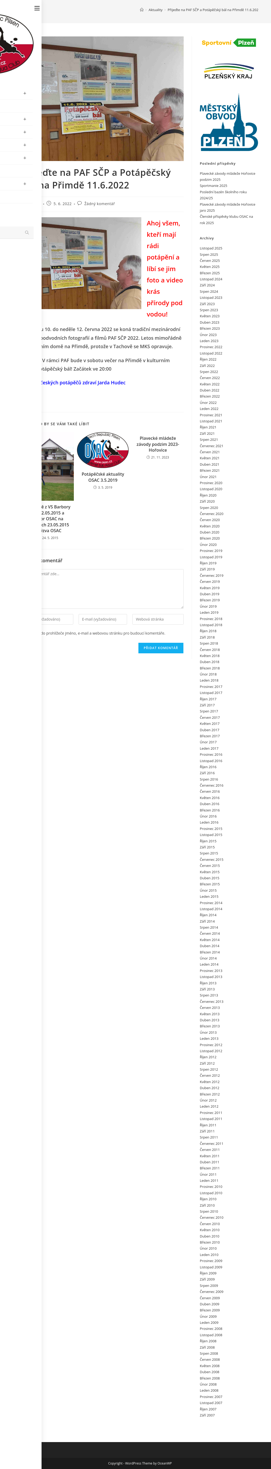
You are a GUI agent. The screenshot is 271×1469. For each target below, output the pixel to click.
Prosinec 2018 (211, 618)
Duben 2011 (209, 1162)
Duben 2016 (209, 803)
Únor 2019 (208, 606)
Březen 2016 (210, 810)
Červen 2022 (210, 377)
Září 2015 (207, 847)
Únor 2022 (208, 402)
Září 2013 (207, 989)
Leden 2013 (209, 1038)
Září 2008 (207, 1347)
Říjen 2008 (208, 1341)
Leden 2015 (209, 896)
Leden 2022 (209, 408)
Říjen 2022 (208, 359)
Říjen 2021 (208, 427)
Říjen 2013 (208, 983)
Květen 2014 (210, 939)
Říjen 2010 (208, 1199)
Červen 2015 (210, 865)
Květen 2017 (210, 723)
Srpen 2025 (209, 254)
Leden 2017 (209, 748)
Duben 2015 (209, 878)
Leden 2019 (209, 612)
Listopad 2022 (211, 353)
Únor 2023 (208, 334)
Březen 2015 (210, 884)
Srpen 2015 (209, 853)
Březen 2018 (210, 668)
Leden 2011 (209, 1180)
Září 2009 (207, 1279)
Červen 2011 (210, 1149)
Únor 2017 (208, 742)
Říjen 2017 (208, 699)
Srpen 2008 (209, 1353)
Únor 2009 (208, 1316)
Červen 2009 (210, 1298)
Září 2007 (207, 1415)
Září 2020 (207, 501)
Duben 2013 (209, 1020)
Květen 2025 (210, 266)
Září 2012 (207, 1063)
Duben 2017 (209, 730)
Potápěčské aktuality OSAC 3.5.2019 (103, 477)
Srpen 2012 (209, 1069)
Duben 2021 (209, 464)
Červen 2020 (210, 519)
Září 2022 (207, 365)
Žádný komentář (99, 203)
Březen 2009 (210, 1310)
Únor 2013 (208, 1032)
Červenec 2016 (211, 785)
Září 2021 (207, 433)
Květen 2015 (210, 872)
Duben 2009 (209, 1304)
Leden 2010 (209, 1254)
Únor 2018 (208, 674)
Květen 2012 (210, 1081)
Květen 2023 (210, 316)
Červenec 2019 (211, 575)
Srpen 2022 (209, 371)
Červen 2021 (210, 452)
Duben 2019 (209, 594)
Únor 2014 (208, 958)
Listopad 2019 (211, 557)
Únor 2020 (208, 544)
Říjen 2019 (208, 563)
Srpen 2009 (209, 1285)
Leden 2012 (209, 1106)
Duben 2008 (209, 1371)
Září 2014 (207, 921)
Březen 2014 (210, 952)
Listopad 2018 (211, 624)
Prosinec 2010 (211, 1186)
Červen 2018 (210, 649)
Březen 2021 (210, 470)
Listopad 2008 (211, 1335)
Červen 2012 (210, 1075)
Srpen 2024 (209, 291)
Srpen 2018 (209, 643)
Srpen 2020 (209, 507)
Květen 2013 (210, 1014)
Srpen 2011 (209, 1137)
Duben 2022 (209, 390)
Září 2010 (207, 1205)
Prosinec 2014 (211, 902)
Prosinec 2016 (211, 754)
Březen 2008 (210, 1378)
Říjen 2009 (208, 1273)
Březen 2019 (210, 600)
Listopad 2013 (211, 976)
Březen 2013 (210, 1026)
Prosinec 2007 (211, 1396)
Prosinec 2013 (211, 970)
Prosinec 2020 (211, 482)
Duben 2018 (209, 661)
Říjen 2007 (208, 1409)
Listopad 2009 (211, 1267)
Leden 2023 (209, 340)
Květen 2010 (210, 1229)
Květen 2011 (210, 1156)
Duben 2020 (209, 532)
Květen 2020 (210, 526)
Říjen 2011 (208, 1125)
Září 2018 (207, 637)
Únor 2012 (208, 1100)
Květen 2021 (210, 458)
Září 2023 (207, 303)
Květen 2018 (210, 655)
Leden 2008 (209, 1390)
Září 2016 (207, 773)
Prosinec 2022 (211, 346)
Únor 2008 (208, 1384)
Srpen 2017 (209, 711)
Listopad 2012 (211, 1050)
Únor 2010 (208, 1248)
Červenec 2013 (211, 1001)
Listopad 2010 (211, 1193)
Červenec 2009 (211, 1291)
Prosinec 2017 (211, 686)
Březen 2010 (210, 1242)
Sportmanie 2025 (213, 185)
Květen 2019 (210, 587)
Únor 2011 (208, 1174)
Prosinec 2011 (211, 1112)
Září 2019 (207, 569)
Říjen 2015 (208, 841)
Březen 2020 (210, 538)
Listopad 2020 (211, 488)
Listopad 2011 (211, 1118)
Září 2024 (207, 285)
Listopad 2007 (211, 1402)
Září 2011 (207, 1131)
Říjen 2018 (208, 631)
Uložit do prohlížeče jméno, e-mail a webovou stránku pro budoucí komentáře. (97, 633)
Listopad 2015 (211, 834)
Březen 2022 (210, 396)
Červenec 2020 (211, 513)
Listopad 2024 (211, 279)
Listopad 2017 (211, 692)
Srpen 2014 (209, 927)
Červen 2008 (210, 1359)
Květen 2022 (210, 384)
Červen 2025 (210, 260)
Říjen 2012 (208, 1057)
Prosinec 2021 (211, 415)
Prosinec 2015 (211, 828)
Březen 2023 (210, 328)
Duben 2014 (209, 945)
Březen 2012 (210, 1094)
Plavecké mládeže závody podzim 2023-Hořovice (158, 444)
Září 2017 (207, 705)
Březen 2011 (210, 1168)
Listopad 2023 (211, 297)
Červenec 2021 (211, 445)
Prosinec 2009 (211, 1260)
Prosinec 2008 (211, 1328)
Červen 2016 (210, 791)
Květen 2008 (210, 1365)
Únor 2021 (208, 476)
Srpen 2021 (209, 439)
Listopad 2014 (211, 908)
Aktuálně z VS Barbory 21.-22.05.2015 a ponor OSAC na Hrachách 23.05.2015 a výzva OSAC (47, 518)
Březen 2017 (210, 736)
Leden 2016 (209, 822)
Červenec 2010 (211, 1217)
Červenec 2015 (211, 859)
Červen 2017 (210, 717)
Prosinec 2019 (211, 550)
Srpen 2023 (209, 310)
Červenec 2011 (211, 1143)
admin (35, 203)
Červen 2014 (210, 933)
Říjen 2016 (208, 766)
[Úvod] (141, 9)
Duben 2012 (209, 1087)
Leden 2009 (209, 1322)
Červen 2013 (210, 1007)
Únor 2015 (208, 890)
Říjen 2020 (208, 495)
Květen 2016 (210, 797)
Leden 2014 (209, 964)
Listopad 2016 (211, 760)
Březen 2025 (210, 273)
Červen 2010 (210, 1223)
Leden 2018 (209, 680)
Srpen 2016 (209, 779)
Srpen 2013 (209, 995)
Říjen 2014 (208, 915)
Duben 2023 (209, 322)
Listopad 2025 (211, 248)
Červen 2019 (210, 581)
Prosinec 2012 (211, 1044)
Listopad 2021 (211, 421)
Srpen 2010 (209, 1211)
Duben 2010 (209, 1236)
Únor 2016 (208, 816)
